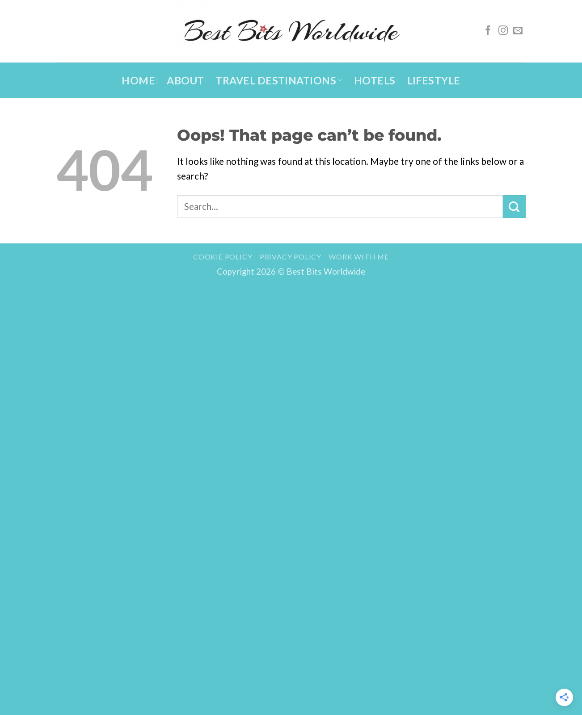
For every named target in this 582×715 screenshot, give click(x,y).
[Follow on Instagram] (503, 31)
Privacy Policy (290, 256)
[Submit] (514, 206)
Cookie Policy (222, 256)
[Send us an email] (518, 31)
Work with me (359, 256)
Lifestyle (433, 80)
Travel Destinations (278, 80)
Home (138, 80)
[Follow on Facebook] (488, 31)
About (185, 80)
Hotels (375, 80)
